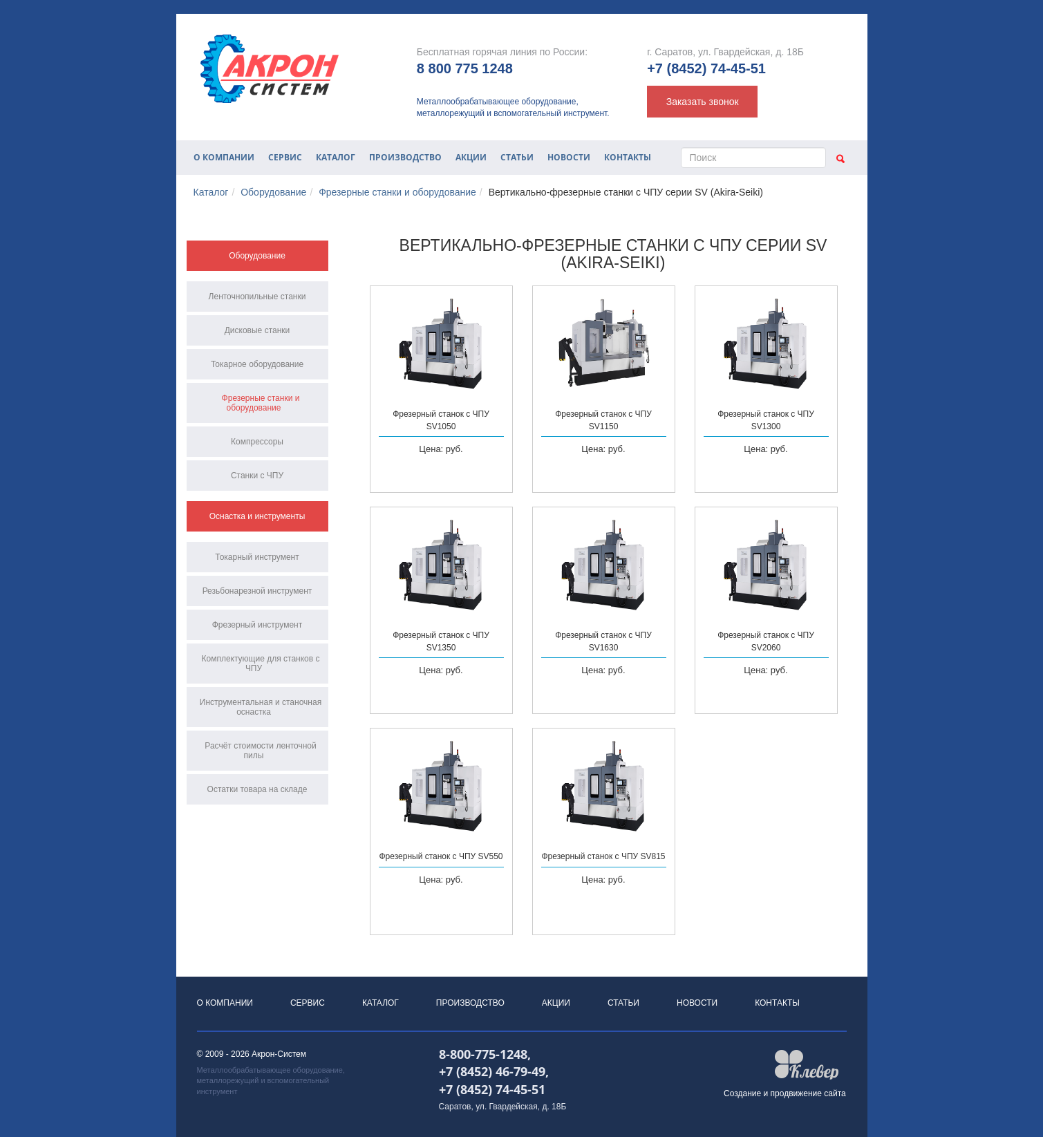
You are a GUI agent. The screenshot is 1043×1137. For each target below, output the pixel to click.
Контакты (627, 157)
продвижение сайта (808, 1093)
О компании (224, 157)
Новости (568, 157)
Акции (471, 157)
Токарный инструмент (257, 557)
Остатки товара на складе (257, 789)
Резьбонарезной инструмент (257, 591)
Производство (405, 157)
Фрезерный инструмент (257, 625)
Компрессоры (257, 442)
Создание (742, 1093)
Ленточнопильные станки (257, 296)
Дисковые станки (257, 330)
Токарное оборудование (257, 364)
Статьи (517, 157)
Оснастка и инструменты (257, 516)
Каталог (335, 157)
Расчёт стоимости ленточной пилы (260, 750)
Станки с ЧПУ (257, 475)
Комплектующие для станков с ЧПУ (261, 663)
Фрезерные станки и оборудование (397, 192)
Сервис (285, 157)
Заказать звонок (702, 101)
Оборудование (273, 192)
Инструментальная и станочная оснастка (260, 707)
